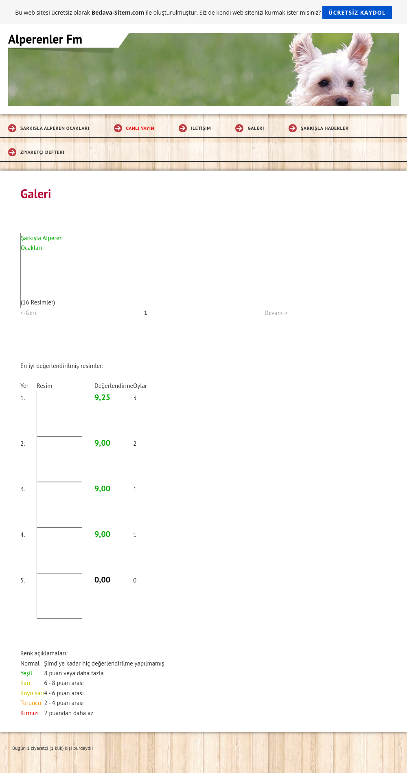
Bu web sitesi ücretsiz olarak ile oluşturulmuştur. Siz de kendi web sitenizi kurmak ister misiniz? (203, 12)
